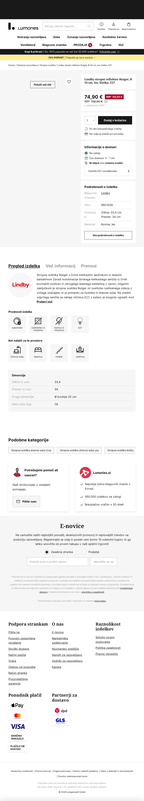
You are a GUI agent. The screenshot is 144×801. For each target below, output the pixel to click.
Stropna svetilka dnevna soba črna (31, 435)
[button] (69, 66)
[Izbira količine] (90, 105)
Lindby (105, 178)
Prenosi (89, 250)
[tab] (24, 251)
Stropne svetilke (48, 50)
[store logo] (23, 11)
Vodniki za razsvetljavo (67, 661)
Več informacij (60, 250)
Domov (11, 50)
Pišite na (14, 632)
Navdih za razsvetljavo (67, 655)
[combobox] (68, 11)
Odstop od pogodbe (21, 667)
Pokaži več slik (42, 69)
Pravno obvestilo (107, 654)
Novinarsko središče (65, 649)
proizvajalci (100, 600)
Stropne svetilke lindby (120, 435)
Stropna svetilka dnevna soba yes (79, 435)
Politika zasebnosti (108, 648)
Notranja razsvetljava (27, 50)
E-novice (58, 632)
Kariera (56, 667)
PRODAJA (83, 30)
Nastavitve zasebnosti (22, 771)
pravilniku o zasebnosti (93, 591)
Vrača (12, 661)
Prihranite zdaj (107, 36)
